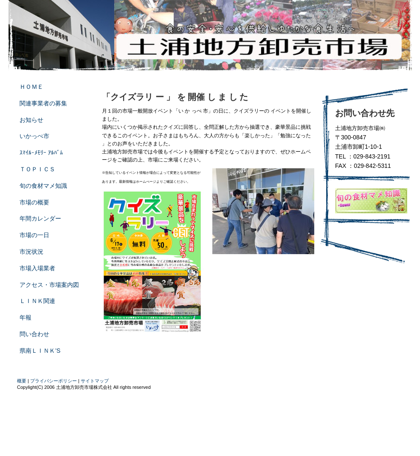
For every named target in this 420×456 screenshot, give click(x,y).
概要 (21, 380)
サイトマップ (95, 380)
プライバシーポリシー (53, 380)
